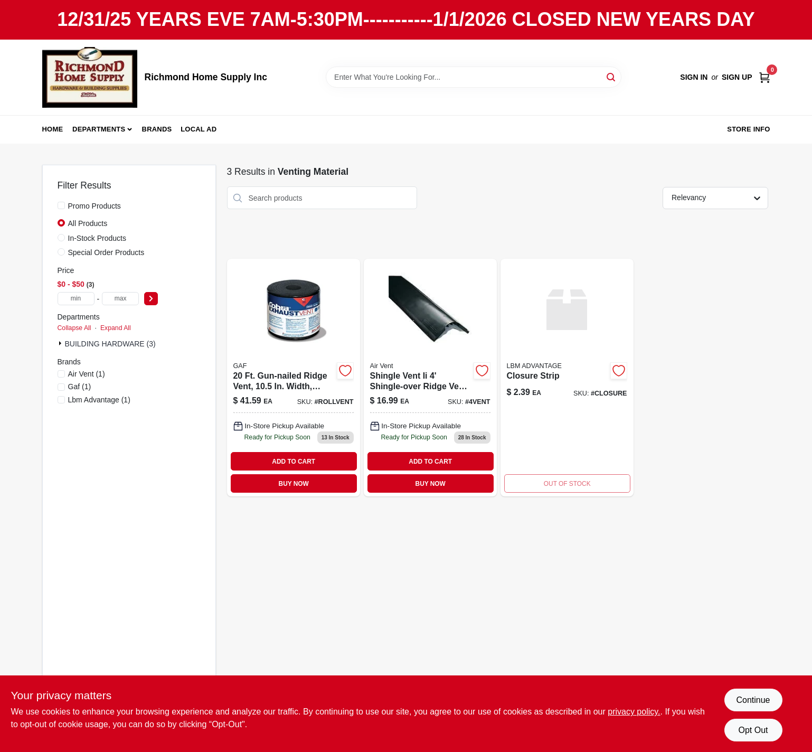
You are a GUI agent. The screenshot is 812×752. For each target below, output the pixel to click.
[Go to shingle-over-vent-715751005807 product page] (430, 377)
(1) (86, 374)
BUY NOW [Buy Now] (294, 483)
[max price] (120, 298)
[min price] (76, 298)
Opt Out (753, 730)
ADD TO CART (293, 461)
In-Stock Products (97, 238)
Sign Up (737, 77)
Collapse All (74, 328)
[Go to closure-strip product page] (567, 377)
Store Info (748, 129)
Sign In (693, 77)
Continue (753, 699)
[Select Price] (151, 298)
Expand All (115, 328)
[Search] (611, 76)
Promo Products (94, 206)
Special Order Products (106, 252)
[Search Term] (473, 77)
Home (52, 129)
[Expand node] (61, 343)
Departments (98, 129)
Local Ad (198, 129)
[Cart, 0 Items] (764, 77)
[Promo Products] (61, 205)
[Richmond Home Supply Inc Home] (89, 77)
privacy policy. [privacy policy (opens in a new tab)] (634, 711)
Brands (157, 129)
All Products (88, 223)
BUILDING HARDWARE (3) (110, 344)
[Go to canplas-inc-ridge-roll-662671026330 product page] (293, 377)
